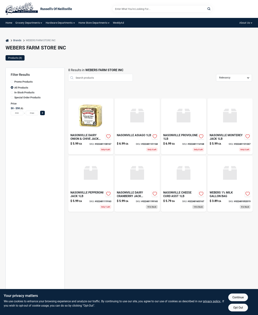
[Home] (7, 40)
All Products (21, 88)
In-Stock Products (24, 92)
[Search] (209, 9)
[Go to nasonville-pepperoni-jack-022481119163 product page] (90, 184)
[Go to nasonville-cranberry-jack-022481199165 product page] (137, 184)
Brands (17, 40)
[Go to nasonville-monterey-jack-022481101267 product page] (230, 126)
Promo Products (23, 82)
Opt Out (238, 307)
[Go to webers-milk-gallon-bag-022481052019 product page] (230, 184)
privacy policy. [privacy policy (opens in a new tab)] (212, 301)
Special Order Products (27, 97)
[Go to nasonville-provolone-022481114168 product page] (183, 126)
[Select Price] (42, 113)
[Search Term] (162, 9)
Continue (238, 297)
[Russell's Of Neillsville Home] (22, 9)
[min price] (17, 113)
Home (9, 22)
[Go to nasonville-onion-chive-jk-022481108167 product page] (90, 126)
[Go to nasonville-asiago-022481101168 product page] (137, 126)
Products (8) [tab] (15, 57)
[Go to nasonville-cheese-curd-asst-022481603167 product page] (183, 184)
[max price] (32, 113)
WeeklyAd (118, 22)
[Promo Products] (12, 81)
